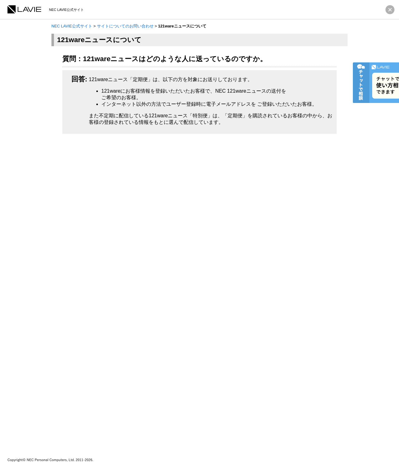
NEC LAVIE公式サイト (71, 26)
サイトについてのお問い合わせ (125, 26)
